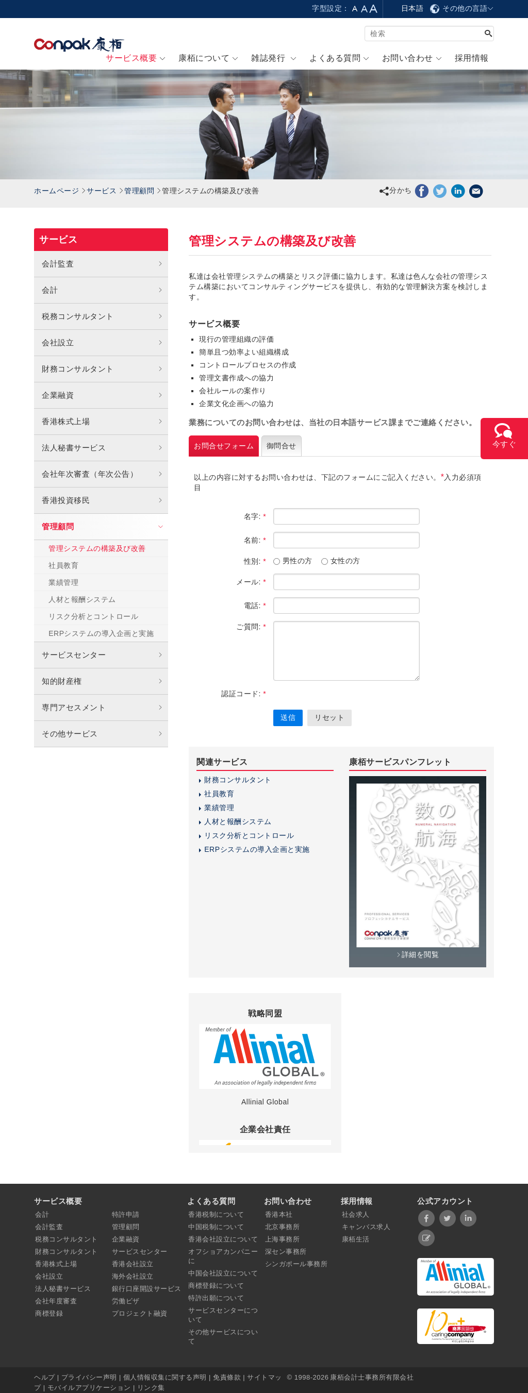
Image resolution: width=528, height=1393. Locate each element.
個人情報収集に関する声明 (165, 1377)
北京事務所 (282, 1227)
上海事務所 (282, 1239)
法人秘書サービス (102, 448)
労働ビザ (126, 1301)
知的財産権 (102, 681)
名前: (255, 540)
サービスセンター (102, 655)
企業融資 (102, 395)
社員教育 (63, 565)
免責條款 (227, 1377)
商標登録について (216, 1285)
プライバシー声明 (89, 1377)
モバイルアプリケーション (89, 1387)
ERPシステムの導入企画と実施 (101, 633)
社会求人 (356, 1214)
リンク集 (151, 1387)
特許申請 (126, 1214)
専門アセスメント (102, 707)
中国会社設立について (223, 1273)
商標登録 (49, 1313)
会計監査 (102, 264)
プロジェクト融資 (140, 1313)
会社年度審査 (56, 1301)
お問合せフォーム (224, 446)
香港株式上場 (102, 421)
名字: (255, 516)
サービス (102, 191)
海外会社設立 (133, 1276)
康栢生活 (356, 1239)
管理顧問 (139, 191)
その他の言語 (461, 8)
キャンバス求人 (366, 1227)
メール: (251, 582)
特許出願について (216, 1298)
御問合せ (281, 446)
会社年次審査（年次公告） (102, 474)
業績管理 (63, 582)
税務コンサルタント (102, 316)
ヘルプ (45, 1377)
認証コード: (243, 694)
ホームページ (56, 191)
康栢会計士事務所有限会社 (372, 1377)
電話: (255, 605)
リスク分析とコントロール (93, 616)
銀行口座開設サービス (147, 1289)
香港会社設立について (223, 1239)
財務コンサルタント (102, 369)
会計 (102, 290)
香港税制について (216, 1214)
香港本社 (279, 1214)
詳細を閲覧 (417, 954)
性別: (255, 561)
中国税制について (216, 1227)
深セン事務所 (286, 1251)
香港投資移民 (102, 500)
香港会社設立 (133, 1264)
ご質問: (251, 627)
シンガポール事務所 (296, 1264)
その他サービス (102, 734)
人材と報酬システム (82, 599)
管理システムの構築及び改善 (97, 548)
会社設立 (102, 343)
